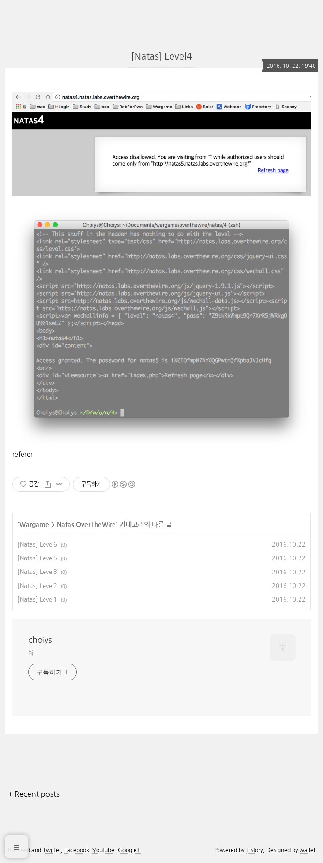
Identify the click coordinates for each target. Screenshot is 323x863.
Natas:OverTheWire (86, 524)
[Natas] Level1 (37, 599)
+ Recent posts (34, 794)
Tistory (254, 850)
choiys (40, 640)
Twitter (52, 850)
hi (30, 652)
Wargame (34, 524)
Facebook (76, 850)
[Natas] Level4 (161, 56)
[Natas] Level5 (37, 558)
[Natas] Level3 (37, 572)
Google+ (129, 850)
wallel (307, 850)
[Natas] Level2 (37, 586)
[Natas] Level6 (37, 545)
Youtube (103, 850)
